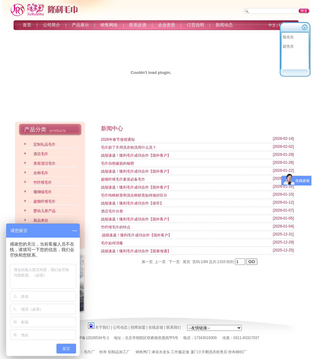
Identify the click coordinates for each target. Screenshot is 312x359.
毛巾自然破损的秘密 (117, 163)
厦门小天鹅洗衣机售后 (209, 352)
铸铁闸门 (143, 352)
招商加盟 (138, 327)
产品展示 (80, 25)
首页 (27, 25)
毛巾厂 (89, 352)
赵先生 (288, 46)
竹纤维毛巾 (42, 182)
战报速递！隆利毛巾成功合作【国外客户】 (136, 155)
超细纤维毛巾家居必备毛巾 (123, 179)
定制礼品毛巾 (44, 144)
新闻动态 (224, 25)
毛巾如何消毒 (112, 243)
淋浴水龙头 (161, 352)
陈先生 (288, 37)
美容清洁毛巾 (44, 163)
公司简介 (51, 25)
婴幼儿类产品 (44, 211)
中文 (272, 25)
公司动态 (120, 327)
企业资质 (166, 25)
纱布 (103, 352)
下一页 (175, 262)
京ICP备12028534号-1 (90, 338)
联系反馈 (137, 25)
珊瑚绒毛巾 (42, 192)
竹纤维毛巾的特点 (115, 227)
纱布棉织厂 (237, 352)
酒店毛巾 (40, 154)
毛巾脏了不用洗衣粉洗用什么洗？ (128, 147)
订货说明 (195, 25)
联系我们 (173, 327)
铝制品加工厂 (119, 352)
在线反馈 (155, 327)
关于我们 (102, 327)
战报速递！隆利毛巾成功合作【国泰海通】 (136, 251)
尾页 (186, 262)
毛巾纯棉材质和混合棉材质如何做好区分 (134, 195)
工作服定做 (180, 352)
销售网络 (108, 25)
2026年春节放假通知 (118, 139)
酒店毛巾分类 (112, 211)
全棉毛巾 (40, 173)
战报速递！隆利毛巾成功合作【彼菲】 (132, 203)
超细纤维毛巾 (44, 201)
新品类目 (40, 220)
